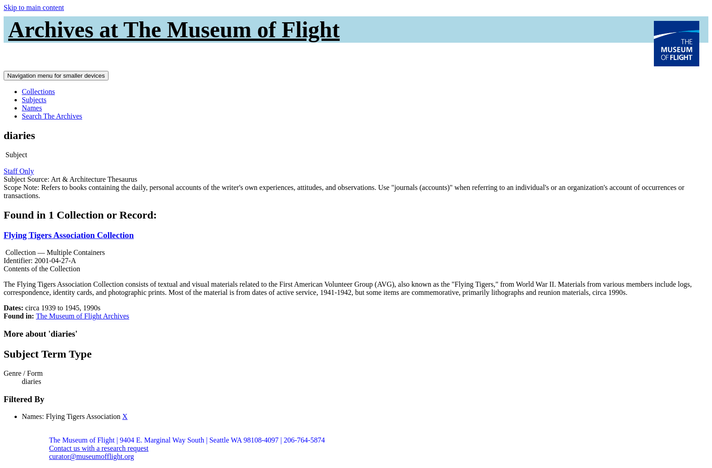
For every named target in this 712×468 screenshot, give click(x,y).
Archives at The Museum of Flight (174, 29)
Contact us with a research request (98, 448)
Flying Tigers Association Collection (69, 235)
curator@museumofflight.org (91, 456)
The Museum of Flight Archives (82, 316)
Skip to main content (34, 7)
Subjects (34, 100)
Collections (38, 91)
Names (32, 108)
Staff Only (19, 171)
